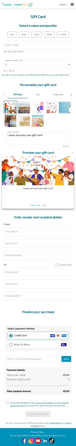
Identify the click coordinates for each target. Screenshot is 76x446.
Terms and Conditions (44, 403)
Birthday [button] (18, 94)
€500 (49, 34)
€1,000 (63, 34)
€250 (36, 34)
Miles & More (22, 344)
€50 (12, 34)
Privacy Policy (56, 423)
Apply (66, 359)
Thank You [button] (58, 94)
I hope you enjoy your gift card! (38, 138)
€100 (23, 34)
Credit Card (20, 335)
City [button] (38, 94)
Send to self (65, 264)
